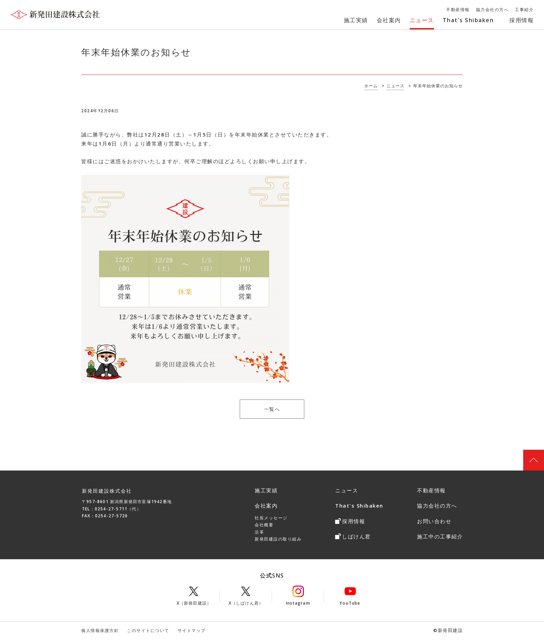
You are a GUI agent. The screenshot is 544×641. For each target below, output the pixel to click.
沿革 (259, 533)
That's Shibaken (359, 507)
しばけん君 (356, 538)
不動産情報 (431, 492)
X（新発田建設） (194, 597)
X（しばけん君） (246, 597)
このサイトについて (148, 632)
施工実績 (266, 492)
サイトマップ (192, 632)
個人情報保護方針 (100, 632)
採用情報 (353, 522)
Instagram (298, 597)
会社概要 (264, 526)
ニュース (346, 492)
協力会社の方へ (437, 507)
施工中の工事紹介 (440, 538)
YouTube (350, 597)
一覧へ (272, 409)
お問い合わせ (434, 522)
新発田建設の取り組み (278, 541)
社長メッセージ (271, 520)
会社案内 (266, 507)
